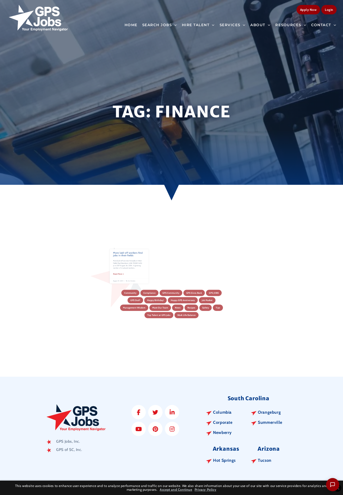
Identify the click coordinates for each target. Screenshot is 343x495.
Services (233, 24)
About (260, 24)
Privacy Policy (205, 489)
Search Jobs (159, 24)
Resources (290, 24)
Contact (323, 24)
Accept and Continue (176, 489)
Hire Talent (198, 24)
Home (131, 23)
